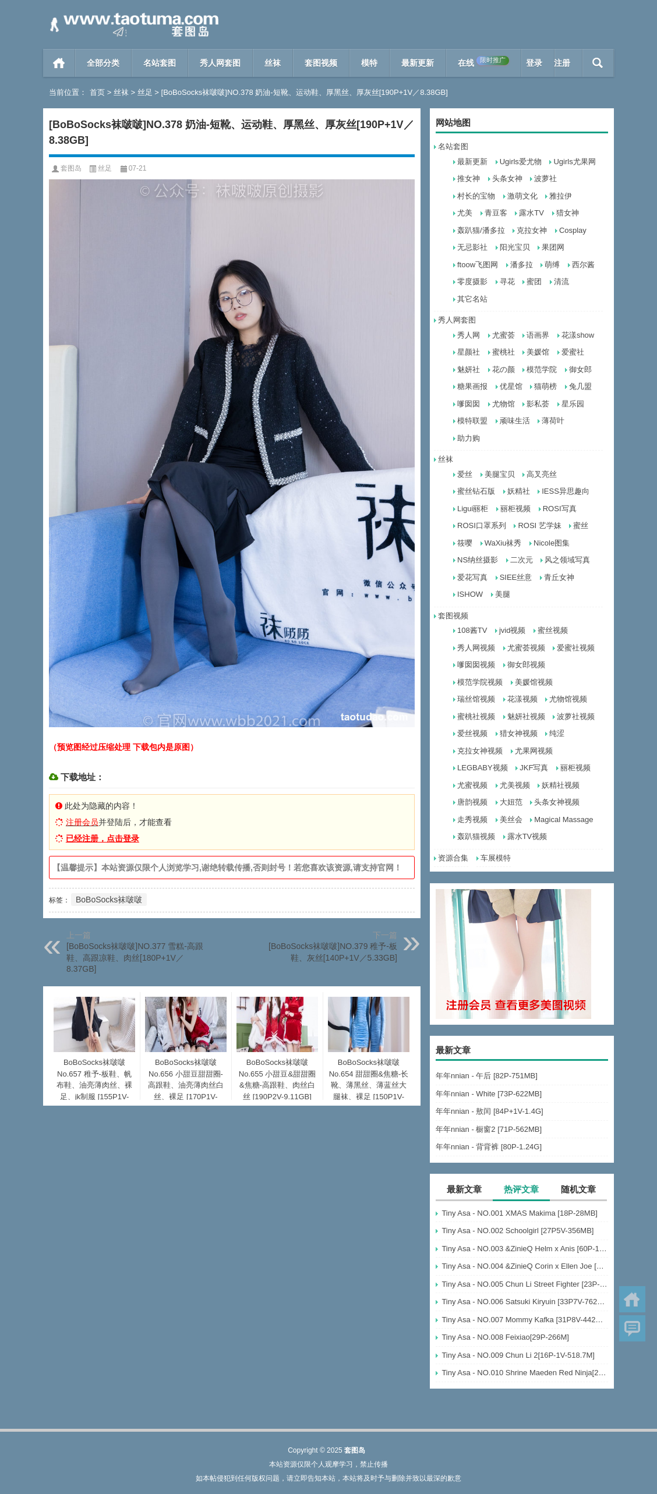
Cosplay (573, 230)
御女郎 (580, 369)
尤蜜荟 (503, 335)
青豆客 (496, 212)
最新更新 (417, 63)
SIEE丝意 (516, 577)
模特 (369, 63)
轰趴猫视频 (476, 836)
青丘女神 (559, 577)
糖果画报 (472, 386)
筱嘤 (464, 543)
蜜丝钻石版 (476, 491)
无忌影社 (472, 247)
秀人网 (468, 335)
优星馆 (511, 386)
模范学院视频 (480, 682)
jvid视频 (512, 630)
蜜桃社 (503, 352)
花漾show (577, 335)
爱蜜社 (572, 352)
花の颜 (503, 369)
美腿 (502, 594)
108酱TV (472, 630)
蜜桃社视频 (476, 716)
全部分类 (103, 63)
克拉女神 (532, 230)
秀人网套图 (220, 63)
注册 (562, 63)
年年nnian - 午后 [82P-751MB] (487, 1075)
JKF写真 (534, 767)
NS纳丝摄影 (477, 559)
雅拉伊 (560, 196)
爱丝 (464, 474)
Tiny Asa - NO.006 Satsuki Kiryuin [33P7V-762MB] (524, 1301)
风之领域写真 (567, 559)
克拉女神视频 (480, 750)
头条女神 (507, 178)
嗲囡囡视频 (476, 664)
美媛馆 (538, 352)
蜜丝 (580, 525)
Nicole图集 (552, 543)
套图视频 (321, 63)
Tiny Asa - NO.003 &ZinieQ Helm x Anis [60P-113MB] (524, 1248)
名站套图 (159, 63)
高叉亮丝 (542, 474)
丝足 (145, 92)
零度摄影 (472, 281)
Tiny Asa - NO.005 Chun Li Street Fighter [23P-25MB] (524, 1284)
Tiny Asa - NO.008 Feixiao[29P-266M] (504, 1337)
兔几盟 (580, 386)
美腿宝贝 (500, 474)
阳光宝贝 (515, 247)
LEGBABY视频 (482, 767)
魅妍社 (468, 369)
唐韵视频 (472, 802)
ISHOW (470, 594)
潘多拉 (521, 264)
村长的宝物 (476, 196)
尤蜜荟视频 (526, 647)
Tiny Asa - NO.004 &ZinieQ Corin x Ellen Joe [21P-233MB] (524, 1266)
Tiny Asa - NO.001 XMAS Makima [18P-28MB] (519, 1213)
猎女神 (567, 212)
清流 (561, 281)
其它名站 (472, 299)
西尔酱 (583, 264)
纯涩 (556, 733)
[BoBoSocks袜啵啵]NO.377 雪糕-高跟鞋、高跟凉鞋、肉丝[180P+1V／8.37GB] (134, 957)
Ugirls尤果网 (574, 161)
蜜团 (534, 281)
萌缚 (552, 264)
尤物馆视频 (568, 699)
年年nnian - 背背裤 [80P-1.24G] (489, 1146)
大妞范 (511, 802)
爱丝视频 (472, 733)
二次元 (521, 559)
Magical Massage (563, 819)
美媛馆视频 (534, 682)
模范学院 (542, 369)
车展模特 (496, 858)
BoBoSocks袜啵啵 (109, 899)
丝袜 (272, 63)
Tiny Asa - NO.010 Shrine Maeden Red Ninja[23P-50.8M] (524, 1372)
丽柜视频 (515, 508)
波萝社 (545, 178)
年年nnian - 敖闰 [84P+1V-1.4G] (489, 1111)
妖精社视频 (561, 785)
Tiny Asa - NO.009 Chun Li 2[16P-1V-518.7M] (518, 1355)
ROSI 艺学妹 (539, 525)
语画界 (538, 335)
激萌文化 (522, 196)
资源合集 (453, 858)
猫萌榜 (545, 386)
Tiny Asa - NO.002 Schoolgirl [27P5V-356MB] (517, 1230)
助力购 (468, 438)
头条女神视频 (557, 802)
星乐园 (572, 403)
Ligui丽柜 (472, 508)
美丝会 (511, 819)
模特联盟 (472, 420)
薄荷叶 (553, 420)
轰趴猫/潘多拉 (481, 230)
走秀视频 (472, 819)
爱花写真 (472, 577)
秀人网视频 (476, 647)
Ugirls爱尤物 (521, 161)
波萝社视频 (576, 716)
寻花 (507, 281)
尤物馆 (503, 403)
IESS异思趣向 (565, 491)
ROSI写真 (560, 508)
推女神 (468, 178)
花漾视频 (522, 699)
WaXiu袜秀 (503, 543)
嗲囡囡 (468, 403)
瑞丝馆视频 (476, 699)
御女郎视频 (526, 664)
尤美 (464, 212)
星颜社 (468, 352)
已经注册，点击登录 (102, 838)
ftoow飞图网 (477, 264)
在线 (483, 62)
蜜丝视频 (553, 630)
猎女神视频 (519, 733)
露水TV (531, 212)
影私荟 (538, 403)
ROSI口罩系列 (481, 525)
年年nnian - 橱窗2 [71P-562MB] (489, 1129)
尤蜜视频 (472, 785)
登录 (534, 63)
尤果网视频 (534, 750)
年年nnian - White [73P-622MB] (489, 1093)
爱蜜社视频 (576, 647)
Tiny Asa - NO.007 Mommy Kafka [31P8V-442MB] (524, 1319)
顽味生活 (515, 420)
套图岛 (71, 168)
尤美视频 (515, 785)
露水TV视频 (527, 836)
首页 (59, 63)
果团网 (553, 247)
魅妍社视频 (526, 716)
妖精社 (518, 491)
